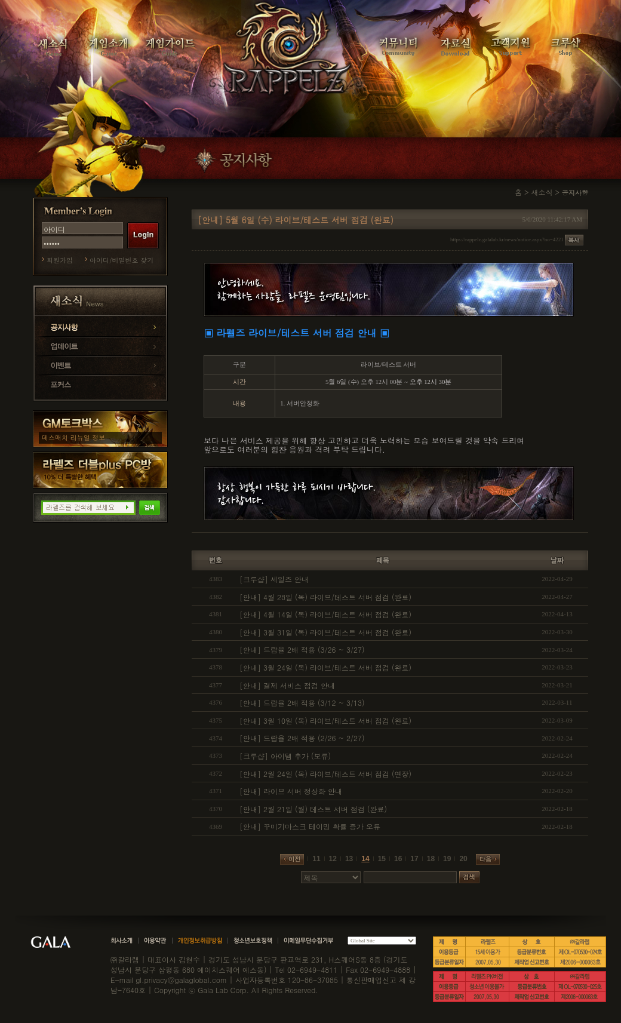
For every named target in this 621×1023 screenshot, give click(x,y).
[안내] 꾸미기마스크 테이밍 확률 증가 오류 (309, 826)
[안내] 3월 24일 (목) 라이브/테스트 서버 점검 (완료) (325, 667)
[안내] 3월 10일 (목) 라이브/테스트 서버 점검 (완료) (325, 720)
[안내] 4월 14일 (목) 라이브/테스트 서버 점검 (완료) (325, 614)
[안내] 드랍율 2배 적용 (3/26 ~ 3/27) (302, 649)
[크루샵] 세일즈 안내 (274, 579)
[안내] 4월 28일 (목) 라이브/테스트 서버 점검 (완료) (325, 597)
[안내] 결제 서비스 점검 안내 (287, 685)
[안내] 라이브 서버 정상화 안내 (290, 791)
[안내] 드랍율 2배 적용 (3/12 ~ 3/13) (302, 703)
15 (382, 859)
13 (349, 859)
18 (431, 859)
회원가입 (60, 260)
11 (316, 859)
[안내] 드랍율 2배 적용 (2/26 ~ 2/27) (302, 738)
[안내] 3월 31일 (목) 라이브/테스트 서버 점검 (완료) (325, 632)
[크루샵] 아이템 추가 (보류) (285, 756)
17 (414, 859)
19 (447, 859)
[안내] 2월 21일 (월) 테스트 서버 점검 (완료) (313, 809)
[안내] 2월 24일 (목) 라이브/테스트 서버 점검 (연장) (325, 774)
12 (333, 859)
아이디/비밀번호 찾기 (121, 260)
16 (398, 859)
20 (463, 859)
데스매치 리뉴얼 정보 (73, 437)
